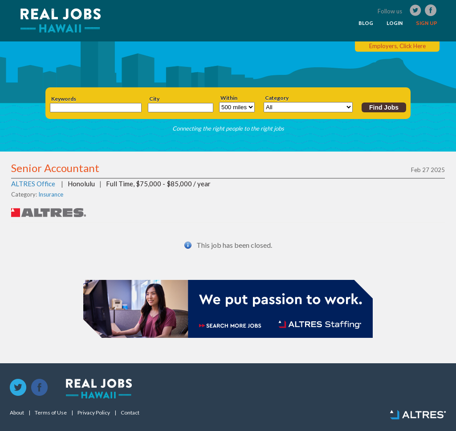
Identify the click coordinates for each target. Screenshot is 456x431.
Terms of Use (51, 412)
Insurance (50, 194)
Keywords (63, 99)
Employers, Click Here (397, 45)
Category (277, 98)
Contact (130, 412)
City (154, 99)
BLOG (365, 23)
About (17, 412)
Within (228, 98)
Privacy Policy (93, 412)
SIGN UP (426, 23)
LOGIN (395, 23)
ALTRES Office (33, 184)
